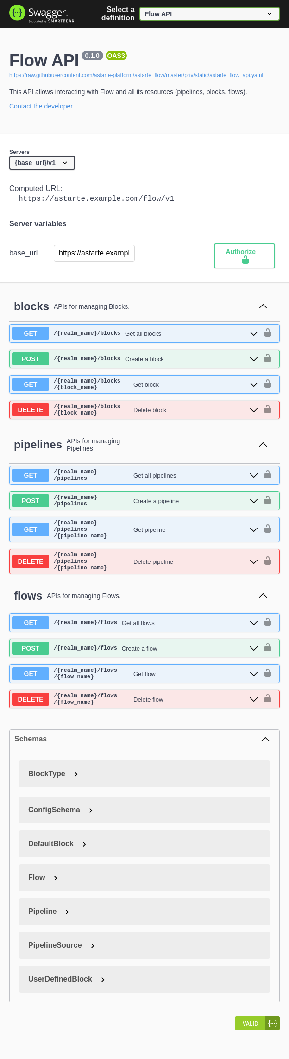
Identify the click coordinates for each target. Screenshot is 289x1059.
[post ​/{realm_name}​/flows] (135, 669)
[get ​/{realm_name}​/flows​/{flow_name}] (135, 696)
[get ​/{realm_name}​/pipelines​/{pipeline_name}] (135, 544)
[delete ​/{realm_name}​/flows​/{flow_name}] (135, 725)
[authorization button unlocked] (267, 335)
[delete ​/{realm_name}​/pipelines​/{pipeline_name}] (135, 581)
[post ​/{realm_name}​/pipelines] (135, 512)
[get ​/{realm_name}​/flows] (135, 644)
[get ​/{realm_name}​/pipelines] (135, 484)
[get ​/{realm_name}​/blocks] (135, 335)
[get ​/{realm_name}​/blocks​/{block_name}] (135, 388)
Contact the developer (41, 106)
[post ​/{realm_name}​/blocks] (135, 360)
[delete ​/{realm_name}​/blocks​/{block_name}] (135, 416)
